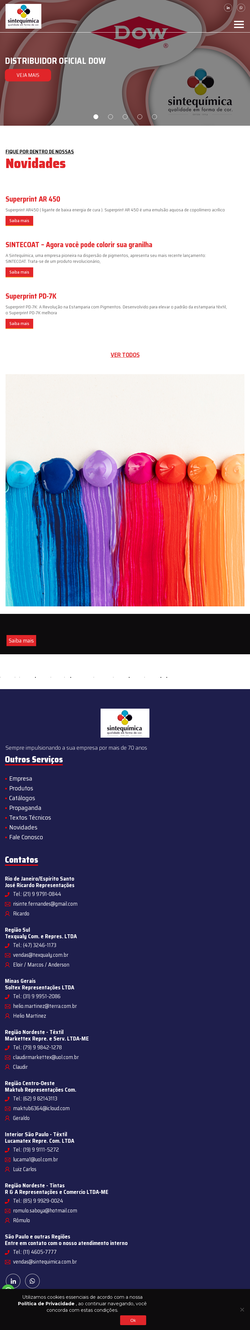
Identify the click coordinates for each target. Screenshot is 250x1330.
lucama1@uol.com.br (35, 1159)
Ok (133, 1320)
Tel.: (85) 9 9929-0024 (38, 1200)
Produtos (21, 788)
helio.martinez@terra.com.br (45, 1006)
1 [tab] (95, 116)
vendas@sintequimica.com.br (45, 1261)
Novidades (23, 827)
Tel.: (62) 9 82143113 (35, 1098)
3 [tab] (125, 116)
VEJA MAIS (27, 75)
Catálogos (22, 798)
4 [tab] (139, 116)
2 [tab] (110, 116)
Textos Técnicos (30, 817)
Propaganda (25, 807)
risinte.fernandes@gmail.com (45, 903)
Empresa (20, 778)
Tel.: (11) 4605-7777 (35, 1252)
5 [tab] (154, 116)
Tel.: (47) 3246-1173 (34, 945)
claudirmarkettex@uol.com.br (46, 1057)
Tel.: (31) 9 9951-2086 (37, 996)
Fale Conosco (26, 837)
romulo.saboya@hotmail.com (45, 1210)
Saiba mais (19, 220)
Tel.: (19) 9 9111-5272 (36, 1149)
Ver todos (125, 355)
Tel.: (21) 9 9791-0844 (37, 894)
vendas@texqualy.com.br (40, 955)
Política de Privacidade (46, 1304)
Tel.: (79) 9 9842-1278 (37, 1047)
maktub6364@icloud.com (41, 1108)
